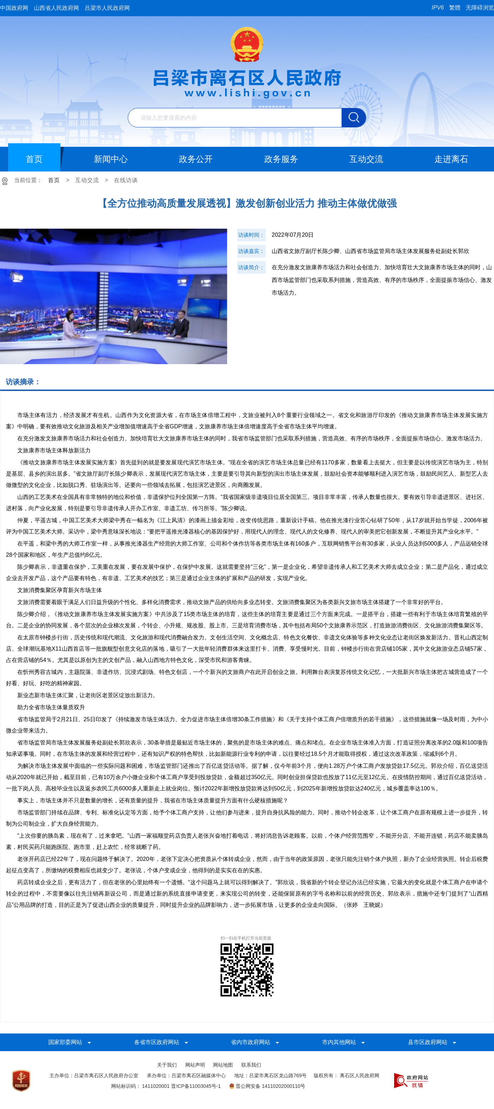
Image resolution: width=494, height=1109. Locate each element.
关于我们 (167, 1065)
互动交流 (87, 180)
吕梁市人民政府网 (107, 8)
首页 (54, 180)
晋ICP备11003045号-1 (196, 1086)
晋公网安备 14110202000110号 (267, 1086)
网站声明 (195, 1065)
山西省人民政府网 (56, 8)
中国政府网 (14, 8)
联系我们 (251, 1065)
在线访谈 (126, 180)
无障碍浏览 (480, 8)
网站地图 (223, 1065)
